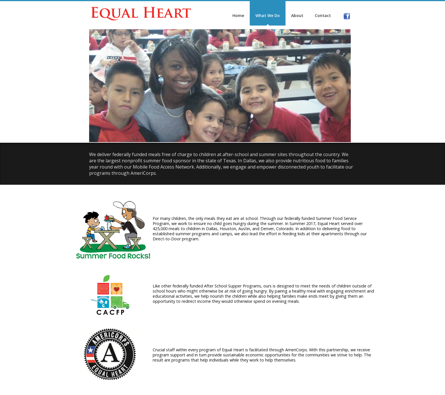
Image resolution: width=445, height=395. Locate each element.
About (271, 15)
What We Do (241, 15)
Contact (297, 15)
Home (212, 15)
